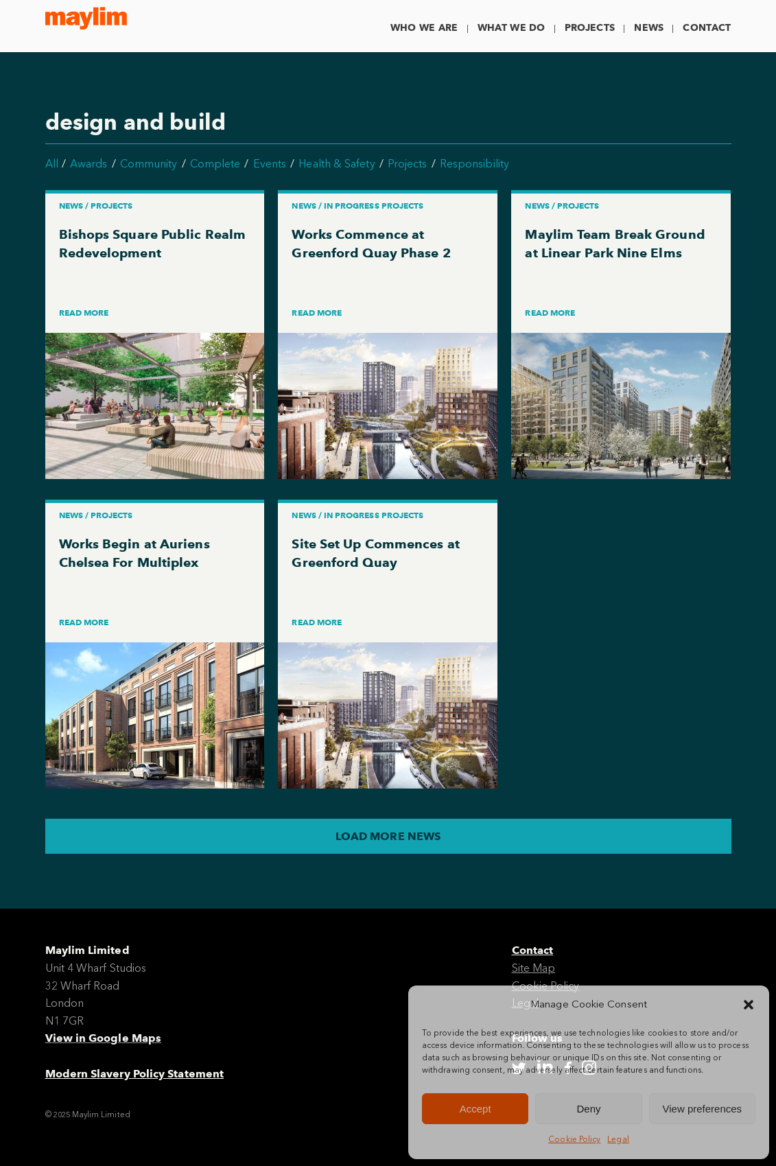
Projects (590, 28)
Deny (588, 1109)
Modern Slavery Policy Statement (134, 1073)
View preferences (702, 1109)
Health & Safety (336, 163)
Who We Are (424, 28)
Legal (617, 1139)
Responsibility (474, 163)
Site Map (534, 968)
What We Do (511, 28)
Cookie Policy (574, 1139)
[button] (748, 1005)
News (648, 28)
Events (269, 163)
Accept (475, 1109)
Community (149, 163)
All (51, 163)
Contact (707, 28)
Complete (215, 163)
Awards (88, 163)
